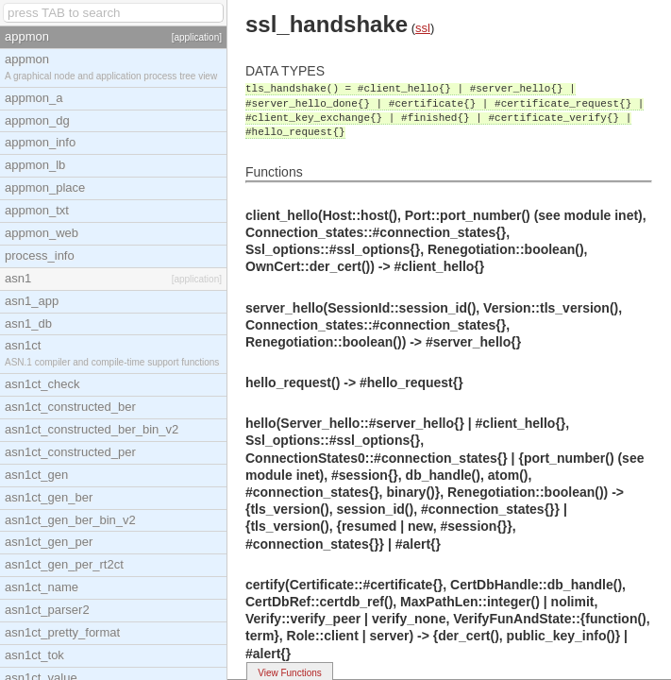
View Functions (290, 673)
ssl (422, 28)
